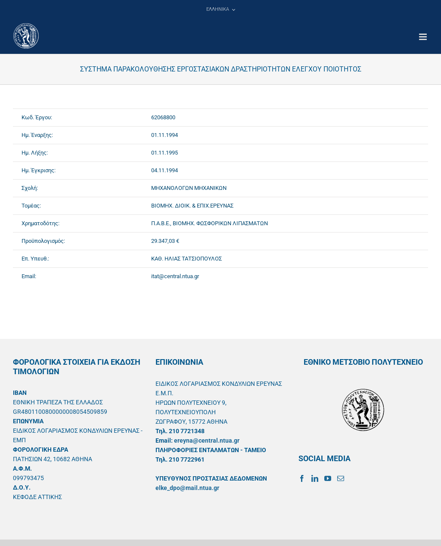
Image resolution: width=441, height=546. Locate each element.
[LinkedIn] (314, 478)
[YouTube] (327, 478)
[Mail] (340, 478)
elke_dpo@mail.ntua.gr (187, 487)
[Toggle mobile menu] (423, 36)
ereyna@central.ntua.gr (206, 440)
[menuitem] (220, 9)
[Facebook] (301, 478)
